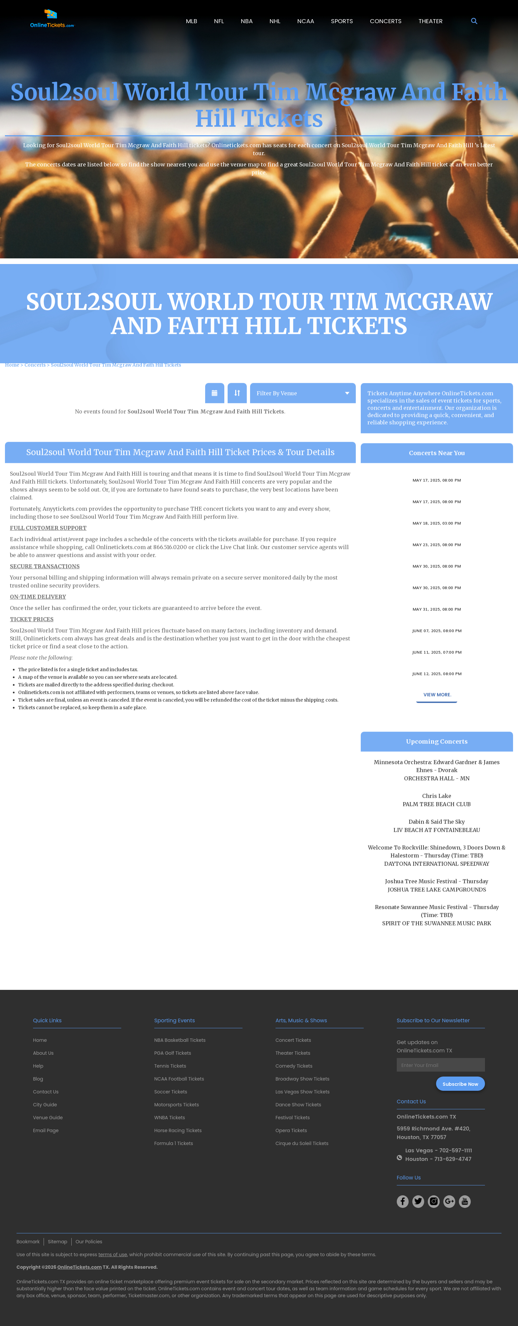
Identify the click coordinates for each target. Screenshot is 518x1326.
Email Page (45, 1130)
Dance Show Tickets (298, 1104)
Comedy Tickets (294, 1066)
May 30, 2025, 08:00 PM (437, 580)
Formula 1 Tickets (173, 1143)
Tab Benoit (437, 616)
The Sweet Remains (437, 594)
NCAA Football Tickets (179, 1079)
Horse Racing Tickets (178, 1130)
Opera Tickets (291, 1130)
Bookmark (28, 1241)
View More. (436, 709)
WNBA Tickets (169, 1117)
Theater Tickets (293, 1053)
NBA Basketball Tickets (179, 1040)
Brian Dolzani (437, 551)
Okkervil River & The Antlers (437, 659)
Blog (38, 1079)
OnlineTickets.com (79, 1267)
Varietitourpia (437, 573)
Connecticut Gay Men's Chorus (437, 530)
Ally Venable (437, 508)
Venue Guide (48, 1117)
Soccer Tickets (170, 1091)
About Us (43, 1053)
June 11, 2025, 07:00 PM (437, 666)
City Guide (45, 1104)
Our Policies (89, 1241)
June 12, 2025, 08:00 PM (437, 687)
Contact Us (45, 1091)
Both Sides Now (437, 638)
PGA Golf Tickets (172, 1053)
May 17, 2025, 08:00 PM (437, 494)
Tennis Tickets (170, 1066)
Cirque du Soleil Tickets (302, 1143)
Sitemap (57, 1241)
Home (40, 1040)
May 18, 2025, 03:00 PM (437, 537)
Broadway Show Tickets (302, 1079)
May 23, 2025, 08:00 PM (437, 558)
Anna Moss (437, 681)
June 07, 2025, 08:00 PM (437, 644)
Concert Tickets (293, 1040)
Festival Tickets (293, 1117)
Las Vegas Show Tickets (303, 1091)
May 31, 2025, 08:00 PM (437, 623)
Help (38, 1066)
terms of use (112, 1254)
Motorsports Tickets (176, 1104)
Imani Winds (437, 487)
